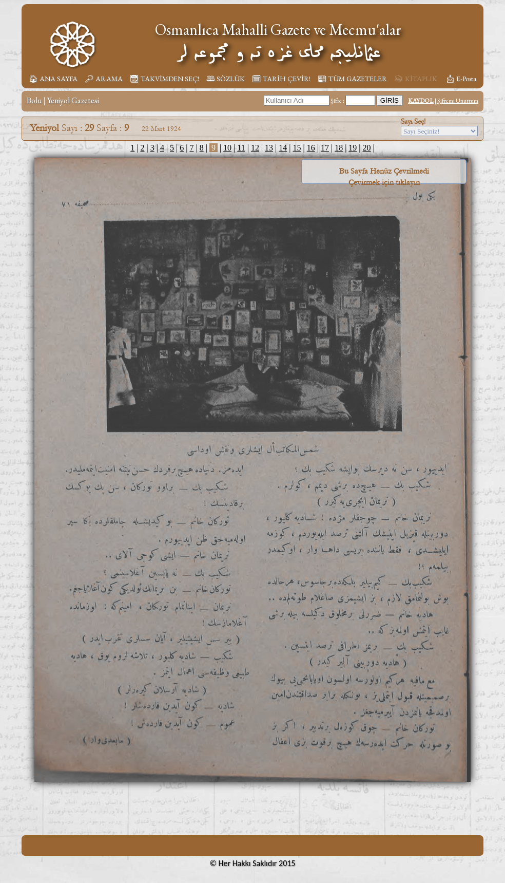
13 (269, 147)
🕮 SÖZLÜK (225, 78)
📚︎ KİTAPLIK (415, 78)
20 (367, 147)
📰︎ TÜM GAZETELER (352, 78)
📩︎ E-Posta (460, 78)
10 (227, 147)
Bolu (34, 100)
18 (339, 147)
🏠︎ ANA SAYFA (53, 78)
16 (311, 147)
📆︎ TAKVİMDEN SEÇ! (164, 78)
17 (325, 147)
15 (297, 147)
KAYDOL (421, 101)
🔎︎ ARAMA (104, 78)
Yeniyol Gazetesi (73, 100)
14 (283, 147)
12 (255, 147)
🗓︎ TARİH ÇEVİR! (281, 78)
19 (352, 147)
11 (241, 147)
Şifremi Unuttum (457, 101)
